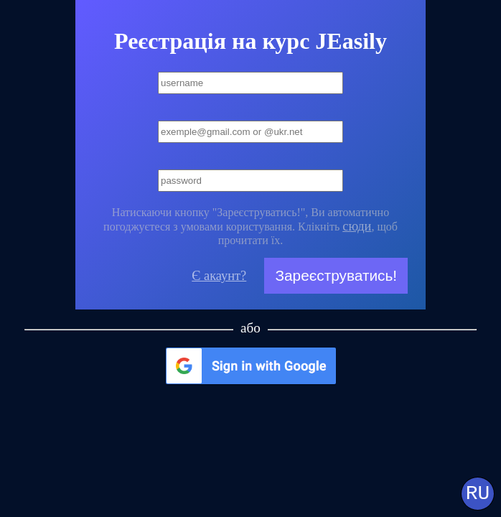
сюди (356, 226)
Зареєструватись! (336, 275)
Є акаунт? (219, 276)
